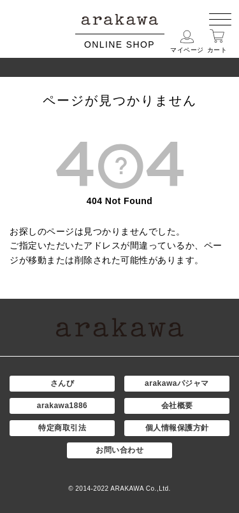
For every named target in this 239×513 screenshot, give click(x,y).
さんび (62, 383)
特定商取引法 (62, 427)
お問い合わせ (119, 450)
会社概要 (177, 405)
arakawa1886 (62, 405)
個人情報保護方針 (177, 427)
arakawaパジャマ (177, 383)
